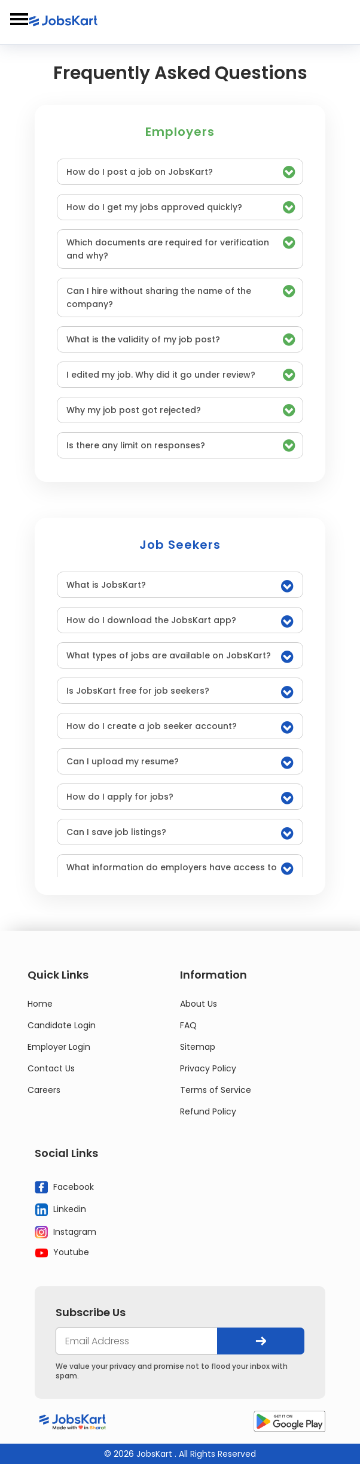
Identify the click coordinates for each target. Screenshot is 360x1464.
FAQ (188, 1025)
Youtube (62, 1252)
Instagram (65, 1232)
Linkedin (60, 1209)
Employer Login (59, 1047)
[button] (180, 171)
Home (40, 1004)
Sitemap (197, 1047)
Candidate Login (62, 1025)
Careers (44, 1090)
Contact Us (51, 1068)
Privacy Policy (208, 1068)
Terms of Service (215, 1090)
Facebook (64, 1187)
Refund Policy (208, 1111)
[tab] (180, 171)
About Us (198, 1004)
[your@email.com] (137, 1341)
